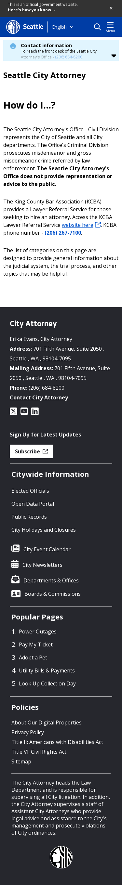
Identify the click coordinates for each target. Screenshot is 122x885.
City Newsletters (42, 564)
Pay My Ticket (36, 644)
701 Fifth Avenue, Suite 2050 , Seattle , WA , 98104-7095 (57, 353)
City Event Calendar (47, 549)
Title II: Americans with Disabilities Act (57, 742)
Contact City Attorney (39, 397)
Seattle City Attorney (44, 75)
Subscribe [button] (31, 451)
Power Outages (38, 631)
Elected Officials (30, 490)
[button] (111, 8)
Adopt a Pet (33, 657)
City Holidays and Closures (43, 529)
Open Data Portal (32, 503)
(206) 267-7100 (63, 232)
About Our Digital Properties (46, 722)
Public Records (29, 516)
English (59, 27)
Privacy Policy (27, 732)
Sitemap (21, 761)
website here (81, 224)
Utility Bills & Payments (47, 670)
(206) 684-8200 (68, 57)
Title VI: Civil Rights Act (38, 751)
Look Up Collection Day (47, 683)
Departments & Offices (51, 580)
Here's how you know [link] (32, 10)
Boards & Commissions (52, 593)
